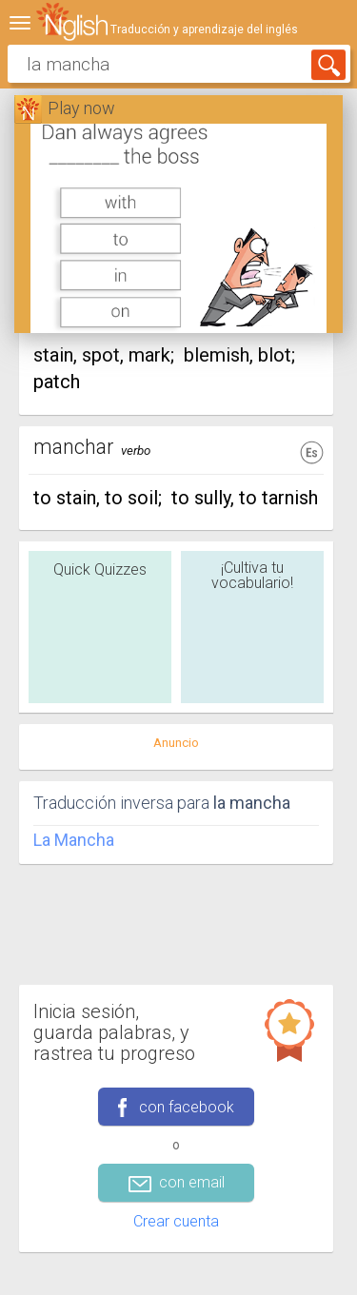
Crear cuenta (176, 1221)
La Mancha (73, 840)
